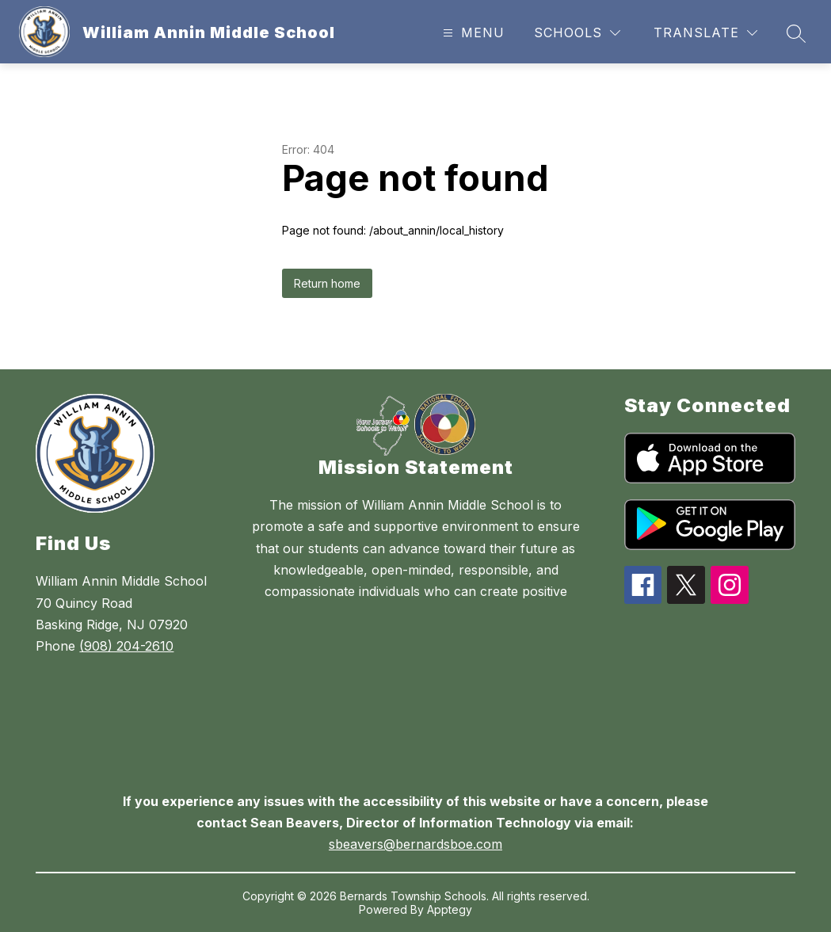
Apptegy (449, 909)
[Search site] (796, 33)
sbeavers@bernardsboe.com (415, 844)
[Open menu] (472, 33)
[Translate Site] (705, 33)
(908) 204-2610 (126, 646)
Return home (327, 283)
